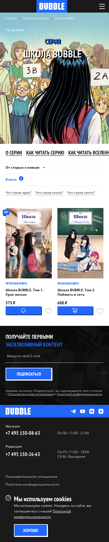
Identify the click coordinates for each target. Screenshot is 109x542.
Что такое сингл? (81, 192)
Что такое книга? (49, 192)
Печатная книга (16, 283)
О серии (14, 153)
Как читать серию (45, 153)
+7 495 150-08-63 (23, 433)
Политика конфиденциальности (32, 484)
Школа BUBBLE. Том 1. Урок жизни (24, 292)
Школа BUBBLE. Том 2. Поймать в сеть (76, 292)
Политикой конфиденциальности (79, 394)
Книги (14, 179)
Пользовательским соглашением (31, 394)
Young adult (15, 29)
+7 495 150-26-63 (23, 454)
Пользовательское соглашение (31, 476)
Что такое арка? (18, 192)
